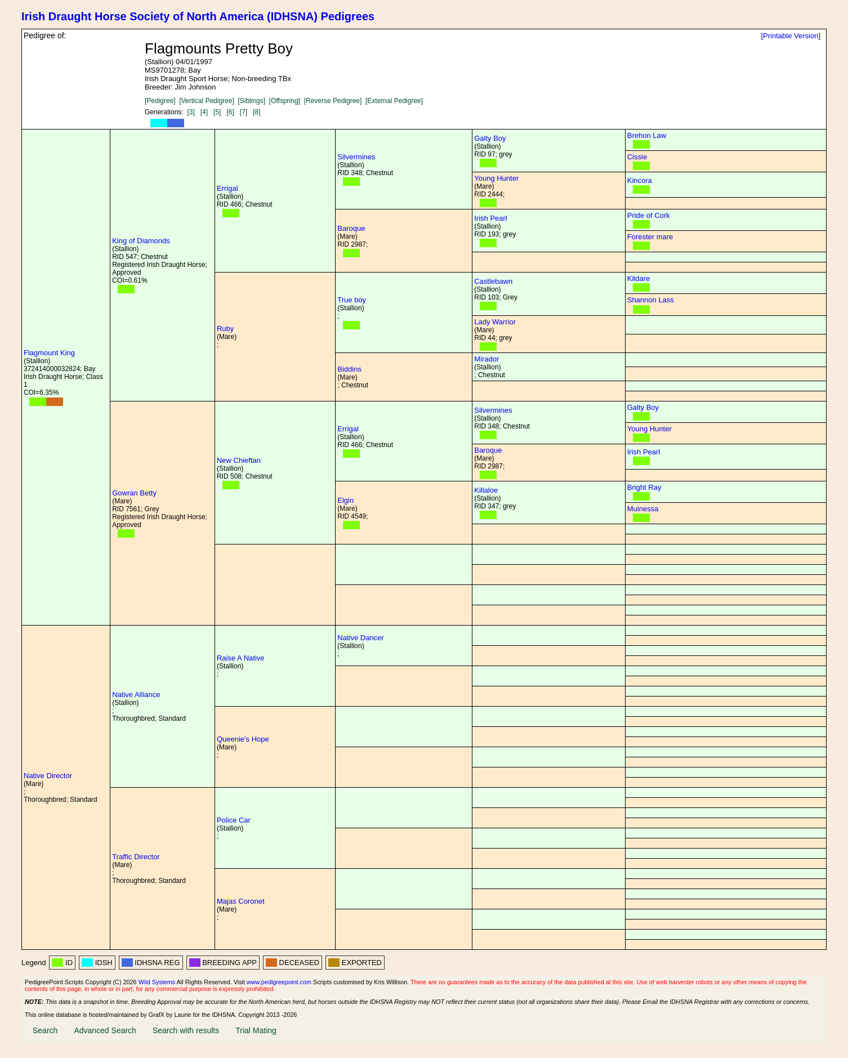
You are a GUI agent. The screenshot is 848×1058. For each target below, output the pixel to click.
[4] (204, 112)
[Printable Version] (790, 36)
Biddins (349, 369)
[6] (230, 112)
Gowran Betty (134, 493)
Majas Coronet (241, 901)
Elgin (345, 500)
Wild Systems (157, 982)
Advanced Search (105, 1030)
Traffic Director (136, 856)
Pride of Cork (648, 215)
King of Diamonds (141, 240)
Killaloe (486, 490)
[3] (190, 112)
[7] (243, 112)
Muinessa (643, 509)
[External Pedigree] (394, 101)
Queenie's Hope (243, 739)
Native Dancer (360, 637)
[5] (217, 112)
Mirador (486, 359)
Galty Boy (490, 138)
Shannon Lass (650, 300)
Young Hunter (496, 178)
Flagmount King (49, 353)
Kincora (639, 180)
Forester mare (650, 237)
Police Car (234, 820)
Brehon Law (646, 135)
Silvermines (356, 157)
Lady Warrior (495, 322)
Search (45, 1030)
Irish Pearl (490, 218)
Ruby (225, 328)
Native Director (48, 775)
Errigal (227, 188)
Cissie (637, 157)
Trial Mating (255, 1030)
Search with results (186, 1030)
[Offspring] (284, 101)
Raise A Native (241, 658)
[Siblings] (251, 101)
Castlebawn (493, 281)
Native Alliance (136, 694)
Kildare (638, 278)
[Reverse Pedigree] (333, 101)
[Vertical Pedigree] (206, 101)
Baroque (351, 228)
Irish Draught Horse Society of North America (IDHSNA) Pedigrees (197, 16)
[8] (256, 112)
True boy (351, 300)
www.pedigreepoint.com (279, 982)
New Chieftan (239, 460)
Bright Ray (644, 487)
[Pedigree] (160, 101)
